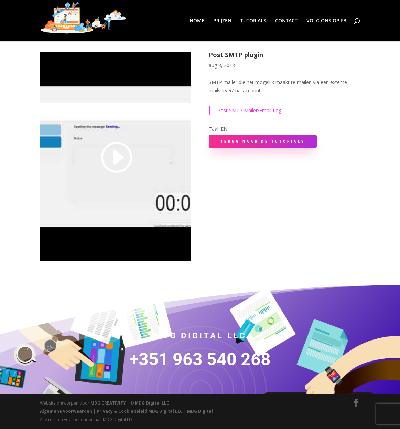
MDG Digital (200, 411)
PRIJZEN (222, 21)
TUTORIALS (253, 21)
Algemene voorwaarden (66, 411)
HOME (197, 21)
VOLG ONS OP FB (326, 21)
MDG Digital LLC (152, 403)
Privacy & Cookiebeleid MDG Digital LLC (140, 411)
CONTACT (286, 21)
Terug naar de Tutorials (262, 141)
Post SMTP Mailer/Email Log (249, 110)
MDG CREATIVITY (108, 403)
